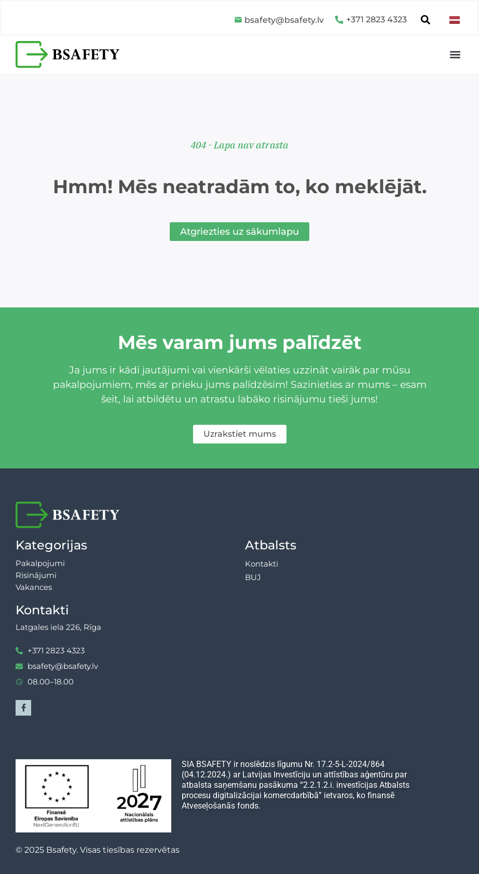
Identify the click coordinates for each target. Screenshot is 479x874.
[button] (454, 54)
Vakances (34, 587)
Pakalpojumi (40, 563)
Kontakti (261, 564)
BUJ (253, 577)
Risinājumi (36, 575)
